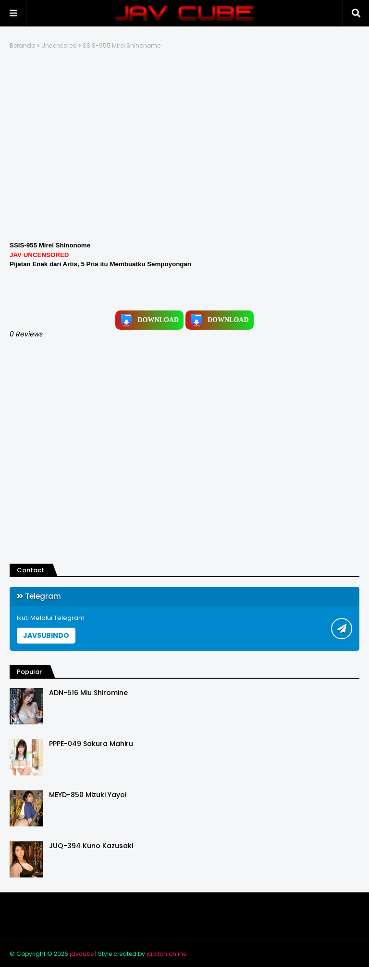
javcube (82, 954)
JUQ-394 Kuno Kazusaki (91, 846)
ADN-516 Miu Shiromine (88, 692)
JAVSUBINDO (46, 635)
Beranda (23, 45)
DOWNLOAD (149, 320)
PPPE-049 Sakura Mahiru (91, 743)
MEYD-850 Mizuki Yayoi (87, 794)
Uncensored (59, 45)
